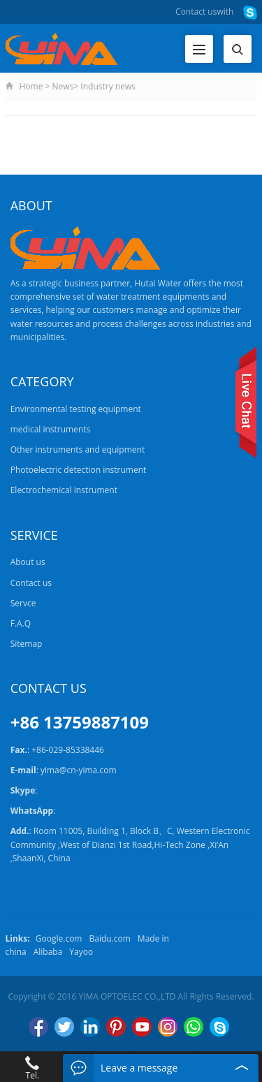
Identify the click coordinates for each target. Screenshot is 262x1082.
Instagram (167, 1027)
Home (31, 86)
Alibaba (48, 952)
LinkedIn (90, 1027)
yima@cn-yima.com (79, 770)
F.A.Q (20, 623)
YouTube (142, 1027)
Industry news (108, 86)
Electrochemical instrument (63, 490)
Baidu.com (109, 938)
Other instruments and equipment (77, 449)
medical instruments (50, 429)
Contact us (196, 11)
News (63, 86)
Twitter (64, 1027)
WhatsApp (193, 1027)
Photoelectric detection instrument (78, 470)
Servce (23, 603)
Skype (219, 1027)
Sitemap (26, 644)
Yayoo (81, 952)
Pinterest (116, 1027)
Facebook (38, 1027)
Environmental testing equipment (75, 409)
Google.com (59, 938)
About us (27, 562)
